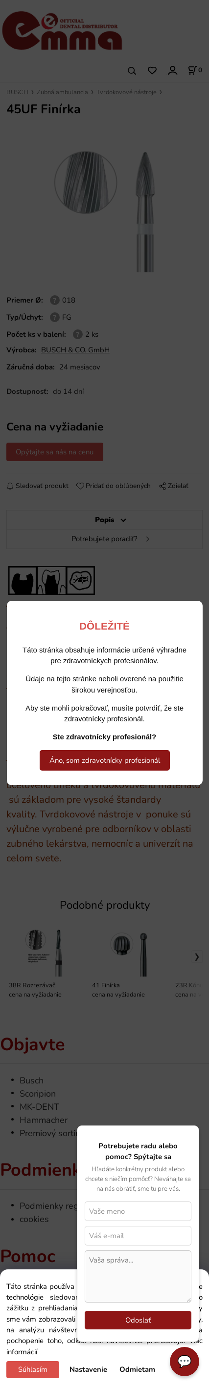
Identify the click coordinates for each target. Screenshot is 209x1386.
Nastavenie (88, 1369)
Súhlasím (32, 1369)
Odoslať (138, 1320)
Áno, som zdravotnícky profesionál (104, 760)
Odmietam (137, 1369)
